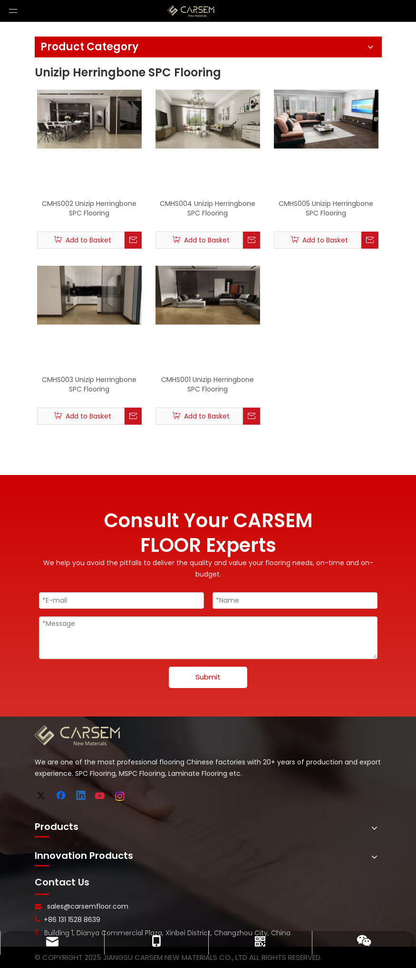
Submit (208, 677)
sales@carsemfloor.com (87, 906)
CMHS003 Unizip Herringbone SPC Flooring (89, 384)
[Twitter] (42, 796)
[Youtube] (100, 796)
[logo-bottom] (77, 735)
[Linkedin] (81, 796)
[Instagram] (120, 796)
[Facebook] (61, 796)
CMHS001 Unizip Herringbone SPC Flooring (207, 384)
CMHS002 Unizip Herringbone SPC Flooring (89, 208)
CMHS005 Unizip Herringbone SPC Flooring (326, 208)
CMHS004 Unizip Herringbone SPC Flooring (207, 208)
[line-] (42, 894)
